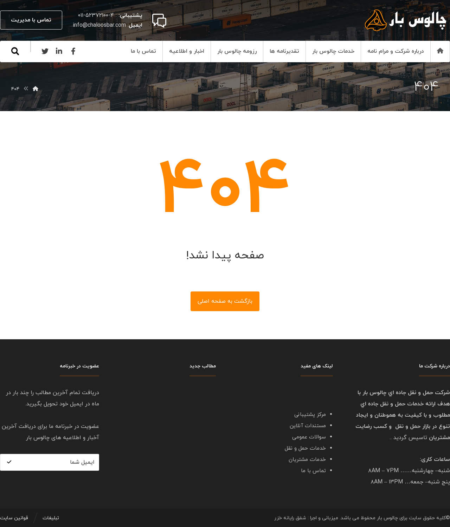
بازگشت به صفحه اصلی (225, 301)
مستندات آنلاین (308, 426)
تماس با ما (313, 471)
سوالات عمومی (309, 437)
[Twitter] (45, 51)
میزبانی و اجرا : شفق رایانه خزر (306, 518)
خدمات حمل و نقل (305, 448)
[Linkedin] (59, 51)
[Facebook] (73, 51)
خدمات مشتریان (307, 459)
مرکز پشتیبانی (310, 414)
